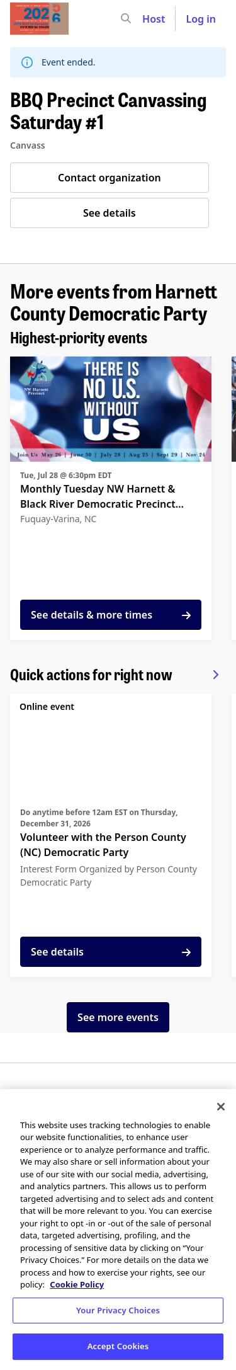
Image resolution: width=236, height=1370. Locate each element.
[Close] (221, 1107)
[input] (148, 19)
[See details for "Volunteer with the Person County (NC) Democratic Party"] (110, 835)
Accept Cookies (118, 1346)
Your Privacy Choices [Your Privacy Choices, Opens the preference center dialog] (118, 1310)
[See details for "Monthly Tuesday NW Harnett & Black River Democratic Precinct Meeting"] (110, 498)
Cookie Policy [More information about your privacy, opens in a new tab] (77, 1284)
